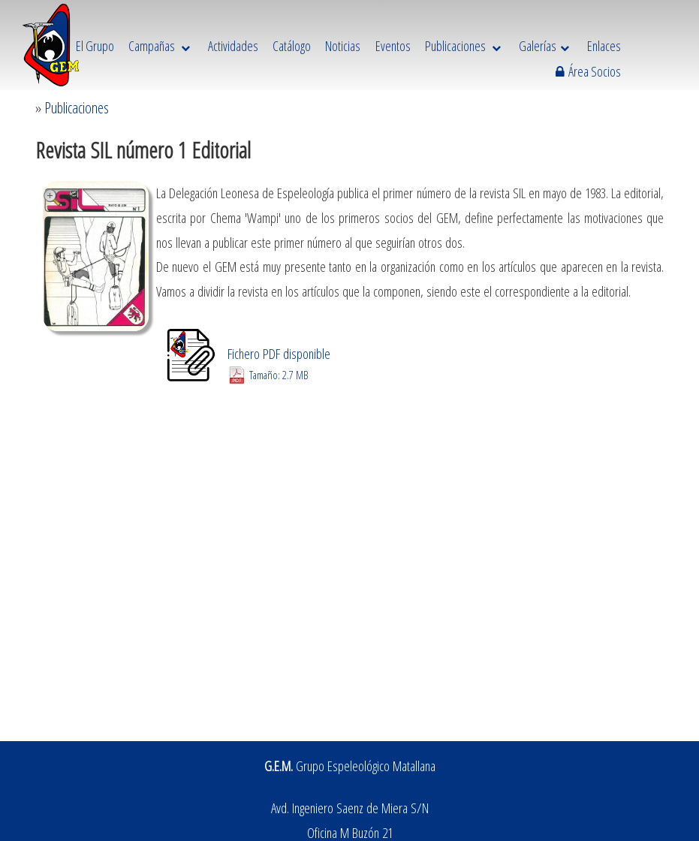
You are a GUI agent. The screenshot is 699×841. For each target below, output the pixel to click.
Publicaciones (76, 108)
